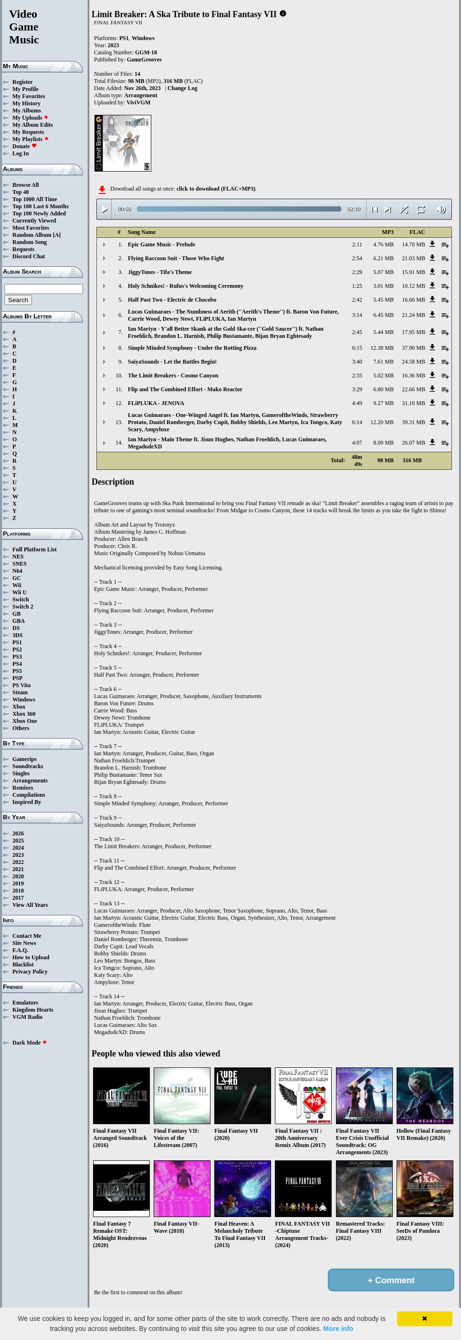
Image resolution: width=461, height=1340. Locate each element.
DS (16, 628)
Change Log (182, 88)
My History (26, 103)
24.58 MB (413, 361)
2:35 (357, 375)
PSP (17, 678)
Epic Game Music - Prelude (161, 244)
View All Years (30, 905)
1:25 (357, 286)
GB (16, 613)
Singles (21, 773)
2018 (18, 890)
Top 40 (20, 192)
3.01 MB (383, 286)
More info (338, 1328)
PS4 (17, 663)
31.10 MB (413, 403)
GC (16, 578)
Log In (20, 153)
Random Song (29, 242)
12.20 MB (382, 422)
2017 (18, 897)
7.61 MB (383, 361)
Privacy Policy (30, 971)
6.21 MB (383, 258)
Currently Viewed (34, 220)
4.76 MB (383, 244)
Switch (20, 599)
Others (20, 728)
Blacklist (23, 964)
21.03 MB (413, 258)
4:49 (357, 403)
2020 (18, 876)
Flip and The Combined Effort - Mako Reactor (185, 389)
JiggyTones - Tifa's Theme (160, 272)
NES (17, 556)
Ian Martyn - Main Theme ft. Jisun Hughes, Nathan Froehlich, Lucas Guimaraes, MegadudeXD (227, 443)
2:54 (357, 258)
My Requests (28, 132)
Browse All (25, 185)
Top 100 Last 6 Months (40, 206)
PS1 (17, 642)
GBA (18, 621)
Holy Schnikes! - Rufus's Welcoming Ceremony (185, 286)
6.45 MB (383, 315)
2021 (18, 869)
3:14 (357, 315)
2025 (18, 840)
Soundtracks (27, 766)
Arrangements (30, 780)
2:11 (357, 244)
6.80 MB (383, 389)
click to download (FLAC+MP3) (216, 188)
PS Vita (21, 685)
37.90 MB (413, 348)
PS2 (17, 649)
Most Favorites (30, 227)
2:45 (357, 332)
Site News (24, 943)
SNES (19, 563)
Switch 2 (22, 606)
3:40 (357, 361)
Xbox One (24, 721)
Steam (20, 692)
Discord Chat (28, 256)
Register (22, 82)
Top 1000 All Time (34, 199)
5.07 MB (383, 272)
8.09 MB (383, 442)
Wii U (19, 592)
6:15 (357, 348)
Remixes (22, 787)
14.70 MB (413, 244)
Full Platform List (34, 549)
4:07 (357, 442)
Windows (23, 699)
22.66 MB (413, 389)
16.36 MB (413, 375)
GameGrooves (144, 59)
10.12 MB (413, 286)
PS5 (17, 671)
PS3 (17, 656)
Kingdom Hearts (32, 1009)
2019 (18, 883)
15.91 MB (413, 272)
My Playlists (30, 139)
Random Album (32, 235)
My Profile (25, 89)
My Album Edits (32, 125)
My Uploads (30, 117)
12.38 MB (382, 348)
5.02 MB (383, 375)
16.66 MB (413, 299)
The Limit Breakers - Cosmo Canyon (173, 375)
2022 (18, 862)
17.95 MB (413, 332)
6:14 (357, 422)
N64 (17, 571)
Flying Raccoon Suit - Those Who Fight (176, 258)
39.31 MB (413, 422)
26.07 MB (413, 442)
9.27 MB (383, 403)
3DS (17, 635)
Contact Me (26, 936)
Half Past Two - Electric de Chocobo (172, 299)
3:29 (357, 389)
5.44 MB (383, 332)
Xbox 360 (23, 714)
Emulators (25, 1002)
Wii (16, 585)
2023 (18, 855)
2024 (18, 847)
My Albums (26, 110)
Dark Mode (29, 1042)
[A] (57, 235)
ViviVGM (138, 102)
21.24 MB (413, 315)
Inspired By (26, 802)
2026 (18, 833)
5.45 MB (383, 299)
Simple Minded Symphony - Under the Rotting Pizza (192, 348)
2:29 (357, 272)
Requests (23, 249)
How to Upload (30, 957)
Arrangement (140, 95)
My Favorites (28, 96)
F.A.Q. (20, 950)
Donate (24, 146)
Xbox (18, 706)
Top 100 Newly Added (39, 213)
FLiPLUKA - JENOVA (156, 403)
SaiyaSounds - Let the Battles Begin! (172, 361)
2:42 (357, 299)
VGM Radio (27, 1017)
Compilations (28, 795)
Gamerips (24, 759)
